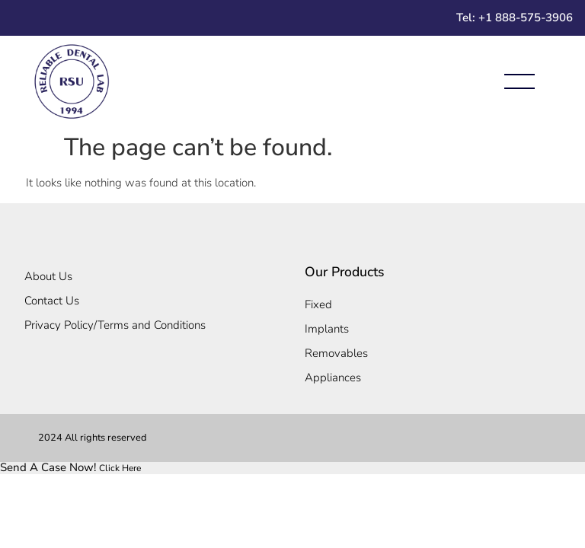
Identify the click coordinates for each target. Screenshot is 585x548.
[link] (70, 467)
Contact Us (51, 300)
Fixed (318, 304)
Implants (327, 328)
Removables (336, 353)
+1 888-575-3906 (525, 17)
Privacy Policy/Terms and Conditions (115, 325)
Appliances (333, 377)
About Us (48, 276)
